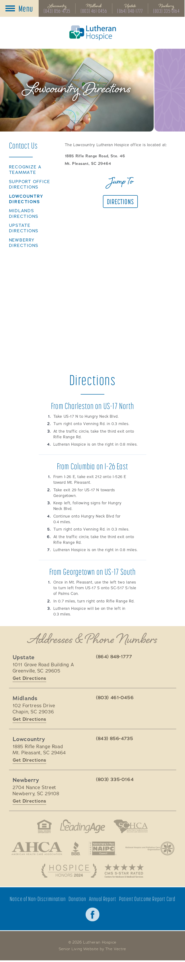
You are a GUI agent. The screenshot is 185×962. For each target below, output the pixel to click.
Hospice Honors (68, 872)
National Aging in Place (102, 849)
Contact (23, 146)
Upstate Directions (24, 228)
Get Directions (29, 678)
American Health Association (36, 849)
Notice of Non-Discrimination (37, 900)
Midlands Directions (24, 214)
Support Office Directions (30, 184)
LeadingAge (82, 827)
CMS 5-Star (125, 872)
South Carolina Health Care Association (131, 827)
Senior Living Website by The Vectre (92, 950)
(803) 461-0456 (94, 11)
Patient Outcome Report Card (147, 900)
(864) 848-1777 (130, 11)
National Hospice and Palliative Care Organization (150, 849)
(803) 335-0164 (167, 11)
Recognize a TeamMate (25, 170)
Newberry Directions (24, 243)
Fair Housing (43, 827)
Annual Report (102, 900)
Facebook (92, 916)
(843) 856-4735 (56, 11)
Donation (77, 900)
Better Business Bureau (75, 849)
